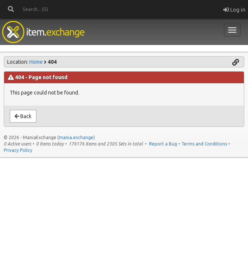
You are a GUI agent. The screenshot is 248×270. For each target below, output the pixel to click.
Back (23, 116)
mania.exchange (76, 137)
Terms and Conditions (204, 143)
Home (36, 62)
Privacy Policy (18, 150)
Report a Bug (163, 143)
